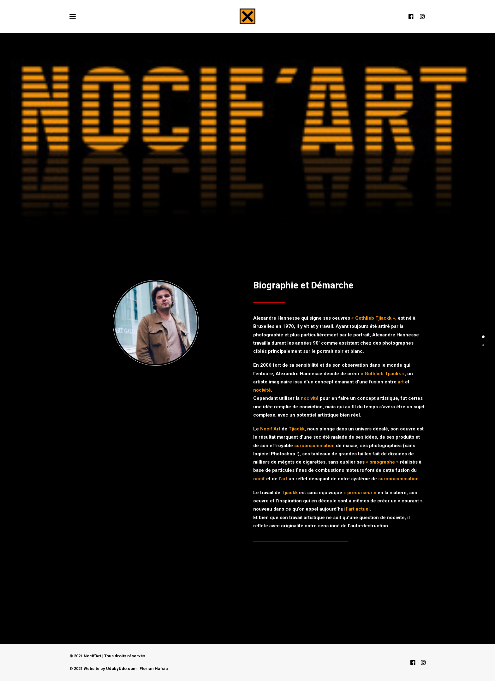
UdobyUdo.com (121, 668)
